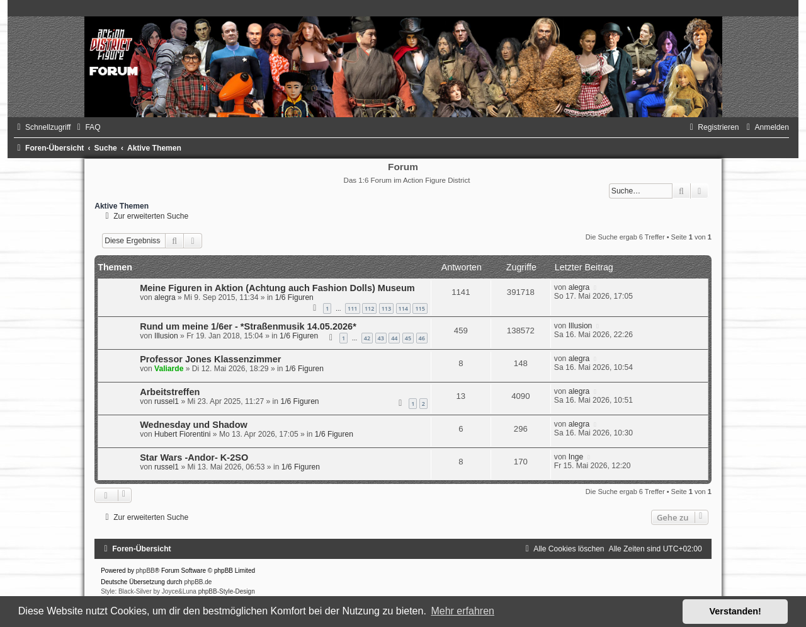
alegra (165, 297)
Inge (576, 456)
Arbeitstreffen (170, 392)
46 (422, 338)
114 (403, 308)
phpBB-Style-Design (226, 591)
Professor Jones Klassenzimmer (210, 359)
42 (367, 338)
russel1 (166, 401)
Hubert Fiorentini (182, 434)
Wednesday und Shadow (193, 425)
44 (394, 338)
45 (408, 338)
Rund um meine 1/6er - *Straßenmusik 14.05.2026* (248, 326)
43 (381, 338)
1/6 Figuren (294, 297)
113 (386, 308)
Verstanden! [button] (735, 611)
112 (369, 308)
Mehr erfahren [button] (462, 611)
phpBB (145, 570)
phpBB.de (198, 581)
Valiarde (168, 368)
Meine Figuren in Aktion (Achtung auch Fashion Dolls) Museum (277, 288)
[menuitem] (87, 127)
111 (352, 308)
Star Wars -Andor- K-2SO (194, 457)
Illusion (166, 335)
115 (419, 308)
